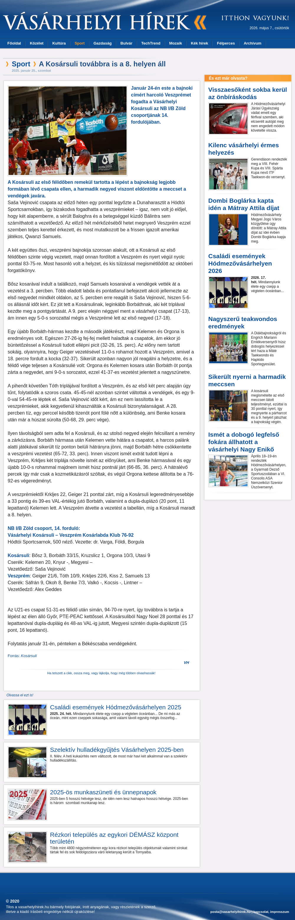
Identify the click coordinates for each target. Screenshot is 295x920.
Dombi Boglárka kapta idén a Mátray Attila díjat (243, 204)
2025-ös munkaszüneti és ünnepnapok (103, 792)
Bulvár (126, 43)
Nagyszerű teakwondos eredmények (242, 322)
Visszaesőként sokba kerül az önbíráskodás (247, 93)
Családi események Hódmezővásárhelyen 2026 (240, 263)
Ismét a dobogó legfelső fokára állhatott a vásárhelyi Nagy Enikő (243, 442)
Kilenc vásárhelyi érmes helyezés (243, 149)
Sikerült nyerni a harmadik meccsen (247, 380)
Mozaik (175, 43)
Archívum (252, 43)
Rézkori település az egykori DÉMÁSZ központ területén (114, 838)
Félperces (226, 43)
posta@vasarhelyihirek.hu (230, 912)
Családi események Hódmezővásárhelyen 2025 (115, 707)
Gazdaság (103, 43)
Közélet (36, 43)
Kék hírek (199, 43)
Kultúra (59, 43)
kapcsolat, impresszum (271, 912)
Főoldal (14, 43)
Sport (80, 43)
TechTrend (150, 43)
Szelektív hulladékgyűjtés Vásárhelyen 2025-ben (117, 749)
